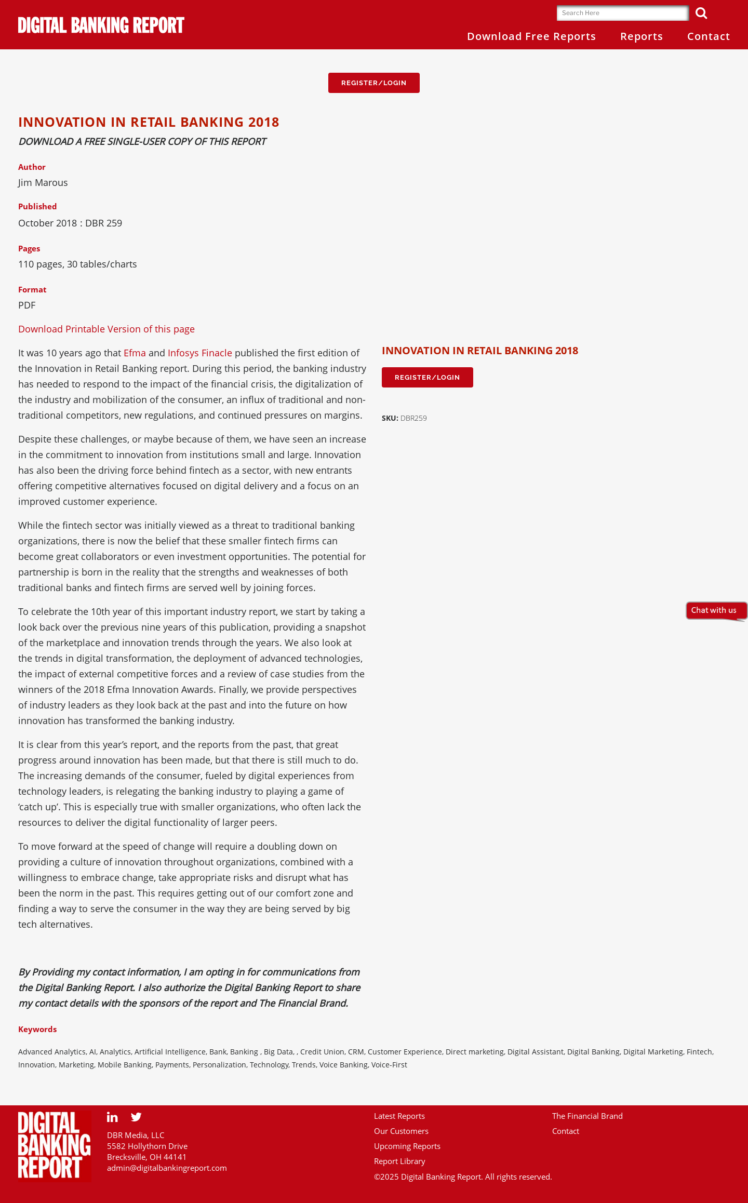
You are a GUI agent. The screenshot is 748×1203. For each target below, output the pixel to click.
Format (32, 289)
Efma (135, 352)
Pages (29, 248)
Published (37, 206)
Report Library (399, 1161)
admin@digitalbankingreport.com (167, 1167)
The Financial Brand (587, 1116)
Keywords (37, 1029)
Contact (565, 1131)
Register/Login (374, 83)
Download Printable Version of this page (106, 329)
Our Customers (401, 1131)
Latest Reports (399, 1116)
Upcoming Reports (407, 1146)
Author (32, 167)
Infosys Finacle (200, 352)
